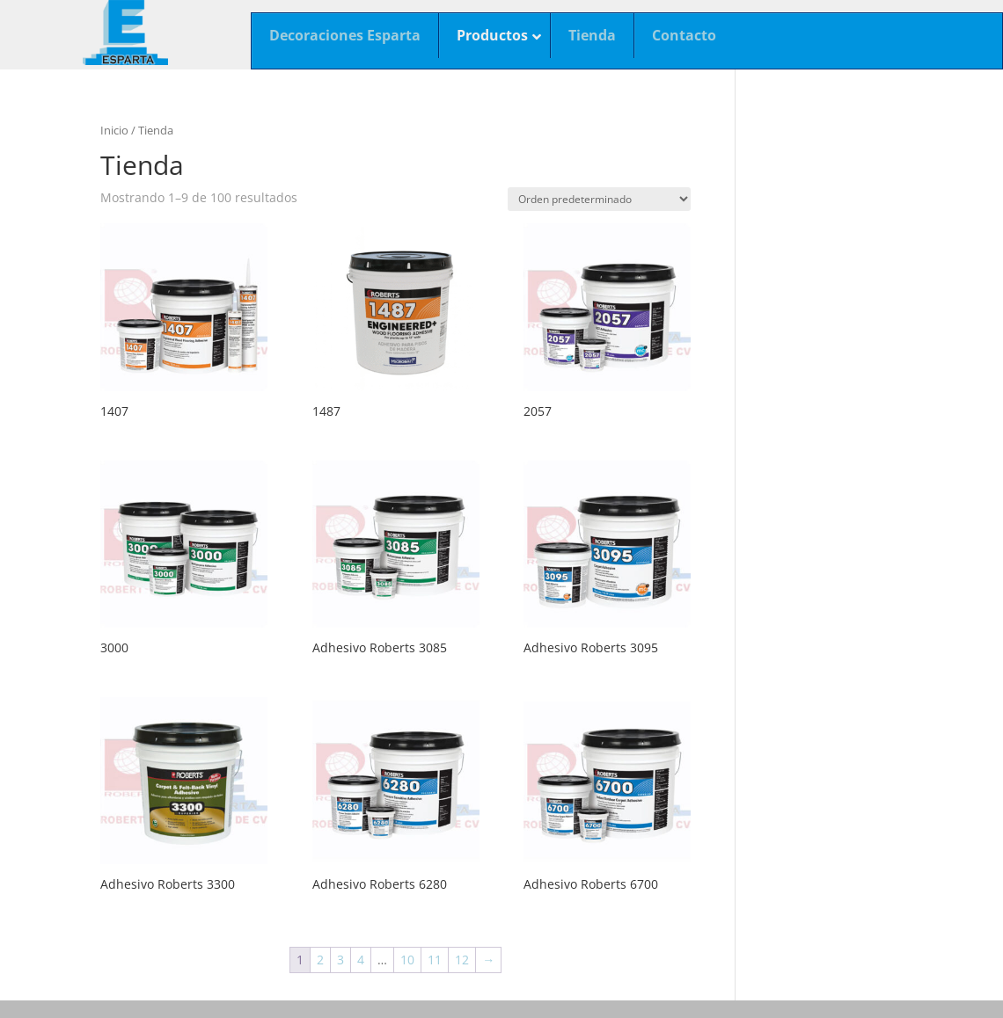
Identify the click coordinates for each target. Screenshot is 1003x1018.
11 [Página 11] (435, 959)
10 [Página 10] (407, 959)
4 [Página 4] (360, 959)
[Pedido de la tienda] (599, 199)
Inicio (114, 130)
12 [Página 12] (462, 959)
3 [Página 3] (340, 959)
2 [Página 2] (320, 959)
